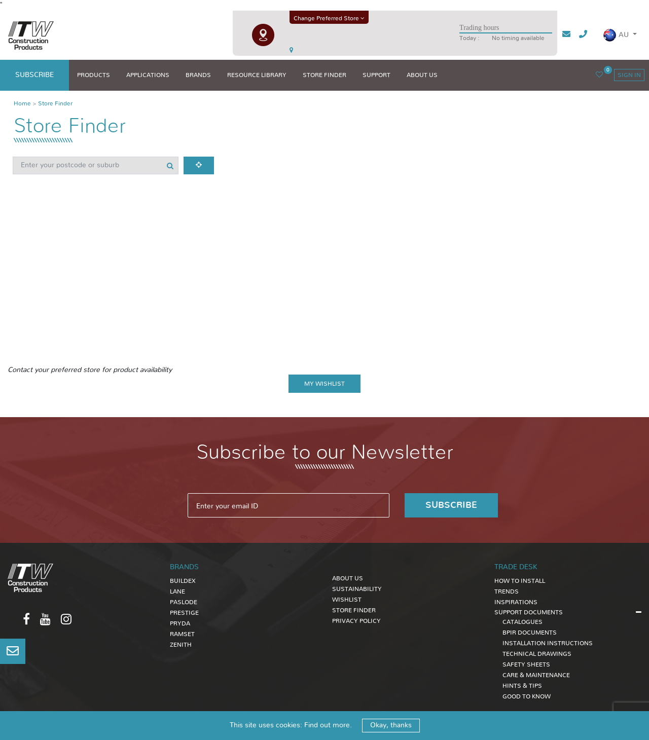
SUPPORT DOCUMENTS (528, 612)
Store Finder (55, 103)
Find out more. (328, 725)
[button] (620, 35)
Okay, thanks (391, 725)
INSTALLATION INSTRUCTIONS (547, 643)
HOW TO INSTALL (519, 581)
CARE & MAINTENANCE (536, 675)
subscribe (34, 75)
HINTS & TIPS (522, 686)
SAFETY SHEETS (526, 664)
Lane (177, 591)
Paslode (183, 602)
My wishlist (324, 384)
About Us (347, 578)
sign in (629, 75)
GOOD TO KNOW (526, 696)
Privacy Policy (356, 621)
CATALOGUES (522, 622)
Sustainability (357, 589)
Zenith (181, 645)
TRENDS (506, 591)
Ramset (182, 634)
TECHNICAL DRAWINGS (536, 654)
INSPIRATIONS (515, 602)
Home (22, 103)
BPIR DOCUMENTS (529, 633)
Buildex (183, 581)
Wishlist (347, 600)
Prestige (184, 613)
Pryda (180, 623)
